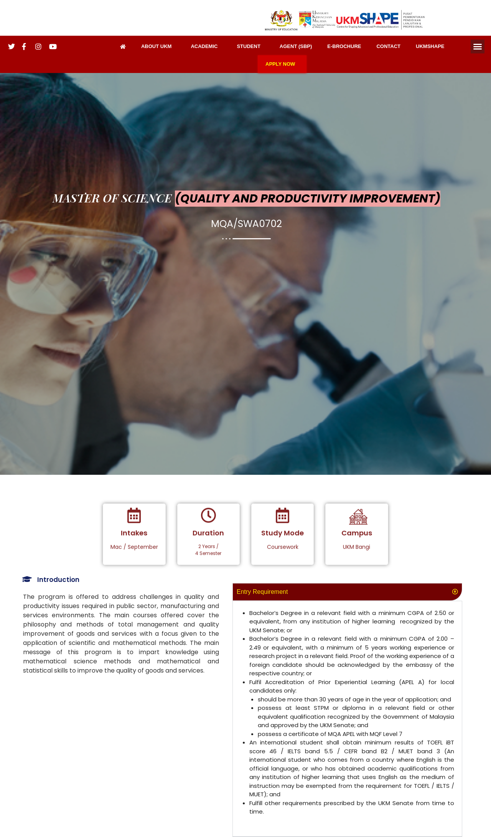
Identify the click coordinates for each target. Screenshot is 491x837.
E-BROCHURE (344, 46)
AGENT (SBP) (296, 46)
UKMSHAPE (430, 46)
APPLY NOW (282, 64)
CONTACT (388, 46)
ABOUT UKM (158, 46)
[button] (477, 46)
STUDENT (250, 46)
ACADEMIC (206, 46)
